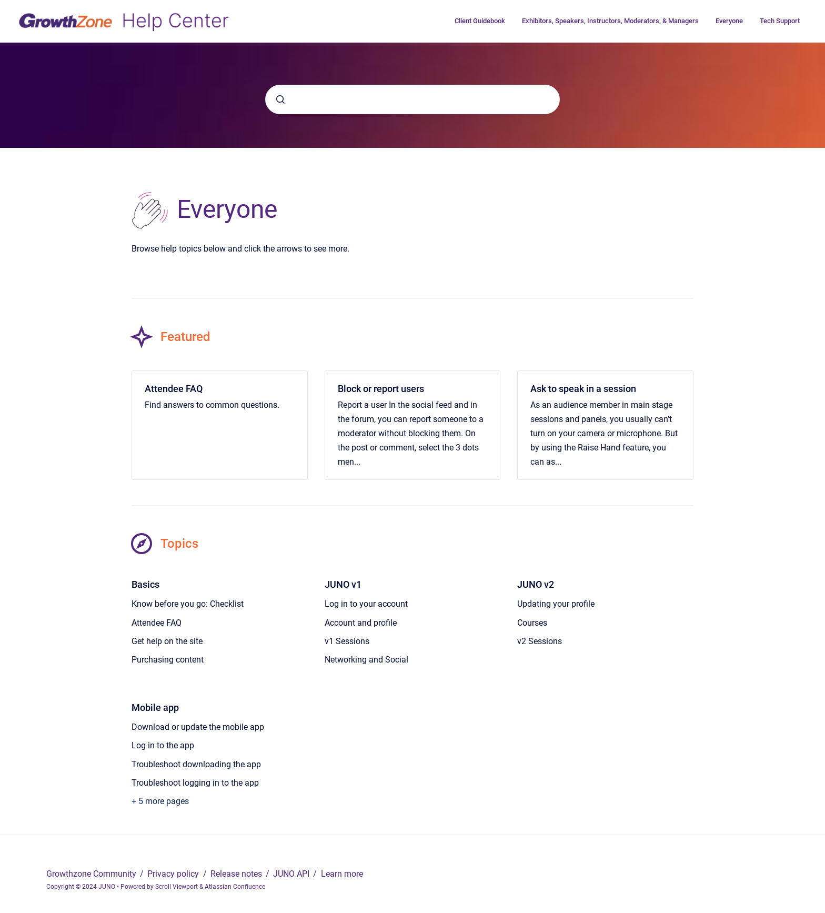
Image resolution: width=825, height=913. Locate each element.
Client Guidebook (480, 21)
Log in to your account (366, 604)
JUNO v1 (343, 584)
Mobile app (155, 707)
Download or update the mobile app (198, 727)
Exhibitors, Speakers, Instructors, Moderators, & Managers (610, 21)
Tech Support (780, 21)
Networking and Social (366, 660)
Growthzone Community (92, 874)
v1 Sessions (347, 641)
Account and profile (361, 623)
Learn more (342, 874)
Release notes (237, 874)
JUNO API (292, 874)
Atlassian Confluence (235, 886)
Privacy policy (174, 874)
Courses (532, 623)
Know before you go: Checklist (188, 604)
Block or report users (381, 388)
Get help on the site (167, 641)
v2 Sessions (539, 641)
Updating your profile (556, 604)
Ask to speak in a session (583, 388)
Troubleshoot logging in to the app (195, 783)
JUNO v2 (535, 584)
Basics (145, 584)
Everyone (729, 21)
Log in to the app (163, 745)
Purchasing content (168, 660)
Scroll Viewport (177, 886)
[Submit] (280, 99)
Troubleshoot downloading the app (196, 764)
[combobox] (412, 99)
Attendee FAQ (174, 388)
